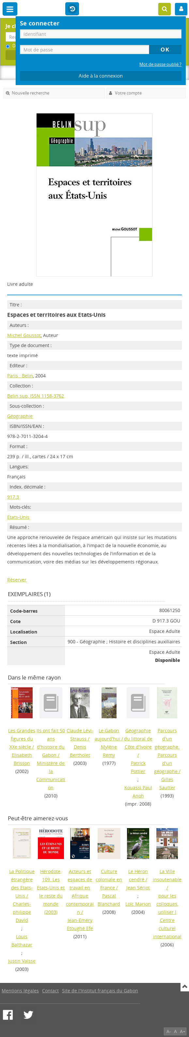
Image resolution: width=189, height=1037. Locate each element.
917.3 (13, 497)
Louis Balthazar (21, 940)
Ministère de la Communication (50, 775)
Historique (72, 9)
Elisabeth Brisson (22, 759)
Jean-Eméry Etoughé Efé (80, 924)
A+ (182, 1031)
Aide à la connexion (101, 75)
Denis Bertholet (80, 751)
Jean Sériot (138, 887)
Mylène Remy (109, 751)
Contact (50, 990)
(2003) (51, 891)
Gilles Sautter (167, 783)
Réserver (16, 580)
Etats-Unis (18, 517)
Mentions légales (20, 990)
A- (168, 1031)
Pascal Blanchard (109, 900)
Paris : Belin (20, 375)
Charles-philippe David (22, 912)
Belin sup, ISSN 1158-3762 (35, 396)
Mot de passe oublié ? (160, 64)
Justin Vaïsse (22, 961)
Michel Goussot (24, 335)
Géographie (20, 416)
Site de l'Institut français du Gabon (100, 990)
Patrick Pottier (138, 767)
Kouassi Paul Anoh (138, 791)
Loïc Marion (138, 904)
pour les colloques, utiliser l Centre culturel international (167, 916)
